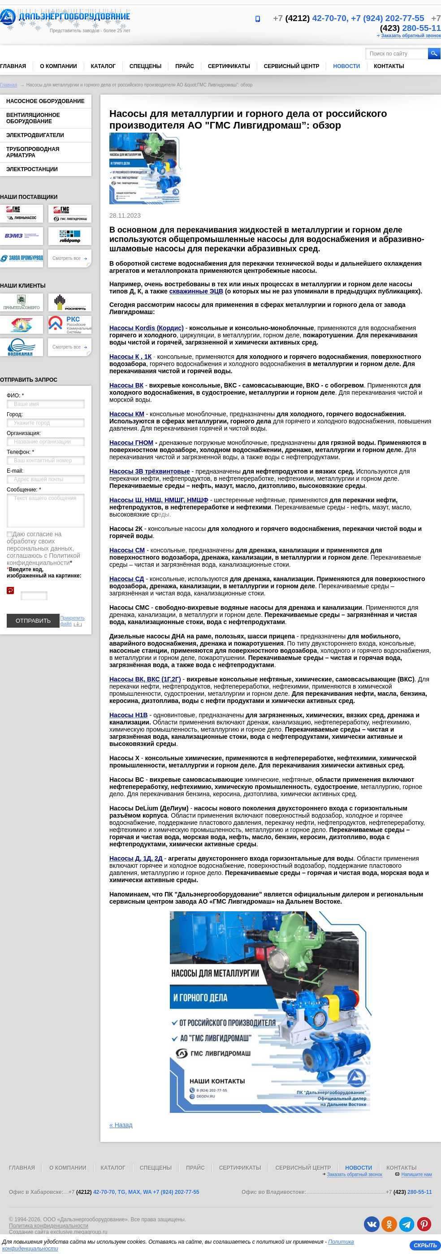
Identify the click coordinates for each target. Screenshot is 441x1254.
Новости (346, 66)
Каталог (103, 66)
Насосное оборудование (45, 101)
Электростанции (32, 169)
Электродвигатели (35, 135)
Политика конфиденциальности (48, 1226)
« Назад (121, 1125)
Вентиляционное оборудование (33, 118)
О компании (58, 66)
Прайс (184, 66)
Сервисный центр (292, 66)
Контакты (389, 66)
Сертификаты (229, 66)
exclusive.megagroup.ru (78, 1232)
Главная (13, 66)
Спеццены (145, 66)
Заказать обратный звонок (411, 35)
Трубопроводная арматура (32, 152)
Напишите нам (417, 1174)
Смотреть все (69, 258)
